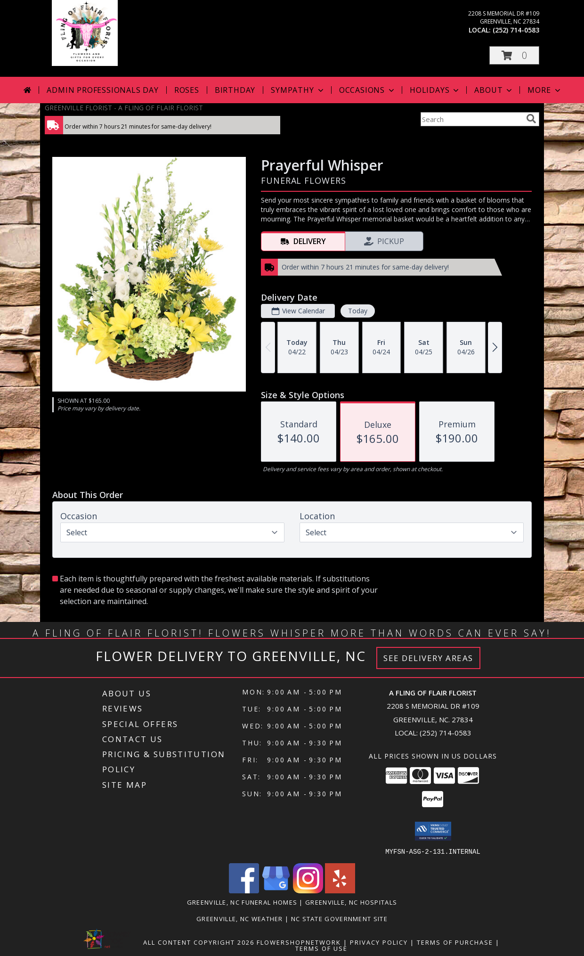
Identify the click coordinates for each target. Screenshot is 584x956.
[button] (514, 55)
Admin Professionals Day (102, 90)
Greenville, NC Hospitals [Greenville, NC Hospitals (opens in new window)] (351, 902)
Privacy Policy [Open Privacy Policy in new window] (379, 942)
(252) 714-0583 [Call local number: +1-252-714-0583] (516, 29)
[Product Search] (471, 119)
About (494, 90)
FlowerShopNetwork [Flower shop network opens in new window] (299, 942)
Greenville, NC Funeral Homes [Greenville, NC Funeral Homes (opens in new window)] (242, 902)
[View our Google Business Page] (276, 890)
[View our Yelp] (340, 890)
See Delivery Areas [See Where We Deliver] (428, 658)
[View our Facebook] (244, 890)
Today (357, 310)
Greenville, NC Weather (239, 918)
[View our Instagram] (308, 890)
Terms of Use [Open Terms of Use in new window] (321, 948)
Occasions (367, 90)
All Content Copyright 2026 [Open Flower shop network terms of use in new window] (198, 942)
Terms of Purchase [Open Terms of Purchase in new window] (455, 942)
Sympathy (298, 90)
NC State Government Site (339, 918)
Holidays (435, 90)
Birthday (235, 90)
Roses (186, 90)
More (544, 90)
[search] (531, 119)
